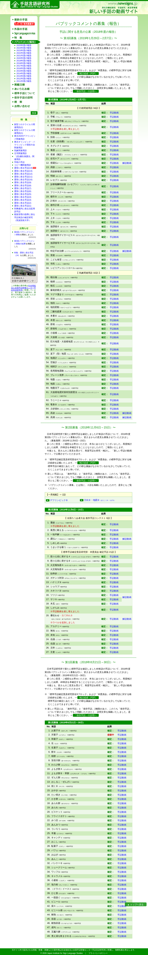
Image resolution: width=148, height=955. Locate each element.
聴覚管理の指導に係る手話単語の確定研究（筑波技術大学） (24, 217)
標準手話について (25, 93)
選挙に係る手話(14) (23, 168)
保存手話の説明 (25, 97)
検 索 (25, 102)
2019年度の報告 (23, 60)
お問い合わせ (25, 106)
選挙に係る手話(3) (22, 200)
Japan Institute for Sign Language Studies (65, 953)
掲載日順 (25, 84)
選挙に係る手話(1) (22, 206)
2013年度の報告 (23, 76)
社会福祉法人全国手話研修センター (23, 286)
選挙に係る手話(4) (22, 197)
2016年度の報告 (23, 68)
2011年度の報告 (23, 81)
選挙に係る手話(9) (22, 182)
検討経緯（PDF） (88, 73)
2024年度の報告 (23, 48)
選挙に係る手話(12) (23, 174)
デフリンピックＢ (57, 500)
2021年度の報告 (23, 55)
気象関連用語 (20, 150)
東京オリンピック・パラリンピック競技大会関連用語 (24, 145)
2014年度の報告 (23, 73)
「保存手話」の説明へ (85, 91)
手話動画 (114, 112)
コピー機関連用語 (22, 165)
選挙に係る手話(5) (22, 194)
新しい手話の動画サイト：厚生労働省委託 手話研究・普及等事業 (113, 7)
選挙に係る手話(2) (22, 203)
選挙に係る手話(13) (23, 171)
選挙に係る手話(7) (22, 188)
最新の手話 (25, 19)
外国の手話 (25, 29)
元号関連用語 (20, 153)
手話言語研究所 (35, 5)
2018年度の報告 (23, 63)
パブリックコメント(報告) (25, 42)
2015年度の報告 (23, 71)
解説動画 (126, 163)
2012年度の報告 (23, 78)
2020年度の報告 (23, 58)
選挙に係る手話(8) (22, 185)
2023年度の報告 (23, 50)
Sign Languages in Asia (25, 33)
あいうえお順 (25, 89)
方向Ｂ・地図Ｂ (97, 500)
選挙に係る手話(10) (23, 179)
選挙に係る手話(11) (23, 176)
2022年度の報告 (23, 53)
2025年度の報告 (23, 45)
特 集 (25, 37)
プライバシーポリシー (98, 953)
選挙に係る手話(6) (22, 191)
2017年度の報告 (23, 66)
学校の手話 (19, 162)
